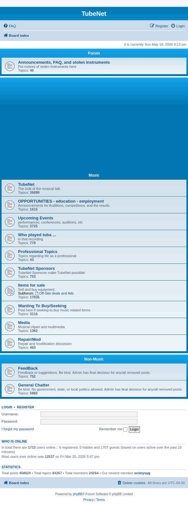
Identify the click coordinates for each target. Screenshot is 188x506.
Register (25, 407)
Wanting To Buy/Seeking (42, 305)
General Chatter (33, 385)
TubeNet (26, 184)
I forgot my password (18, 429)
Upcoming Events (35, 218)
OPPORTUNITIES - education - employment (61, 201)
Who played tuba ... (37, 234)
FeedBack (28, 368)
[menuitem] (9, 26)
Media (24, 322)
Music (94, 175)
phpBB (77, 494)
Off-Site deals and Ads (54, 293)
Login (7, 407)
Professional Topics (37, 251)
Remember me (113, 429)
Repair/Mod (29, 339)
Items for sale (31, 285)
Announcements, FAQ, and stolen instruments (64, 62)
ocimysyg (142, 473)
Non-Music (93, 359)
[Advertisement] (94, 126)
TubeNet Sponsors (36, 268)
